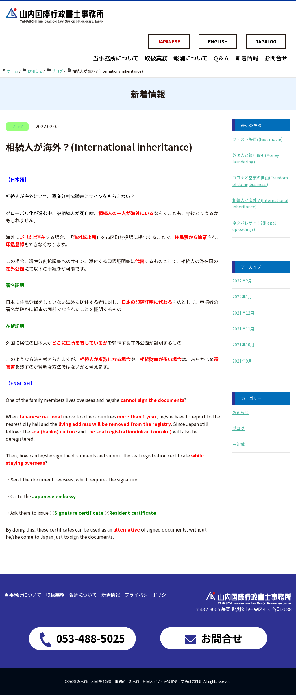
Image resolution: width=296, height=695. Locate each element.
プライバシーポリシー (148, 594)
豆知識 (238, 444)
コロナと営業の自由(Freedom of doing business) (260, 181)
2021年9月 (242, 361)
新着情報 (246, 58)
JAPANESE (169, 41)
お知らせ (240, 412)
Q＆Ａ (222, 58)
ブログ (238, 428)
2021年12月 (243, 313)
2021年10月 (243, 344)
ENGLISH (218, 41)
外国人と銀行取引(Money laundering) (255, 158)
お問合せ (275, 58)
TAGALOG (266, 41)
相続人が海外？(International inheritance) (260, 203)
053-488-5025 (82, 638)
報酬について (190, 58)
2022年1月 (242, 296)
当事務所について (116, 58)
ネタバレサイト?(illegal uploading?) (254, 226)
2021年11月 (243, 329)
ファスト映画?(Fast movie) (257, 139)
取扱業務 (156, 58)
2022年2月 (242, 281)
